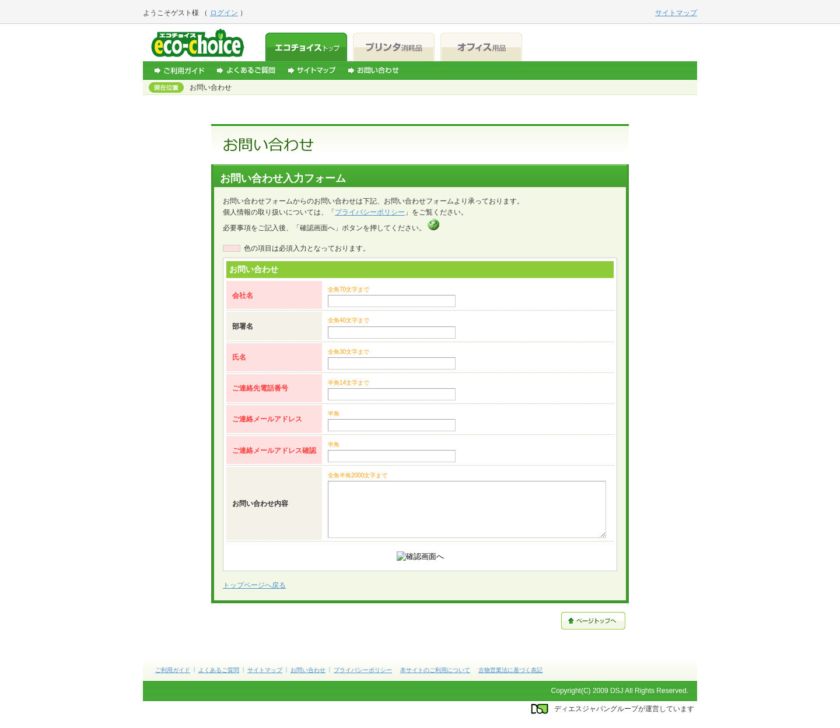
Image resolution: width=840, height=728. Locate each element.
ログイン (224, 13)
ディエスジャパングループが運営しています (624, 709)
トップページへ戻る (254, 585)
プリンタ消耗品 (394, 47)
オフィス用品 (481, 47)
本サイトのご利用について (435, 670)
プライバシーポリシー (370, 212)
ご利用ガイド (179, 70)
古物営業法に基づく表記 (510, 670)
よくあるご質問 (246, 70)
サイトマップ (311, 70)
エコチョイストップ (306, 47)
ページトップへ (593, 620)
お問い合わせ (373, 70)
